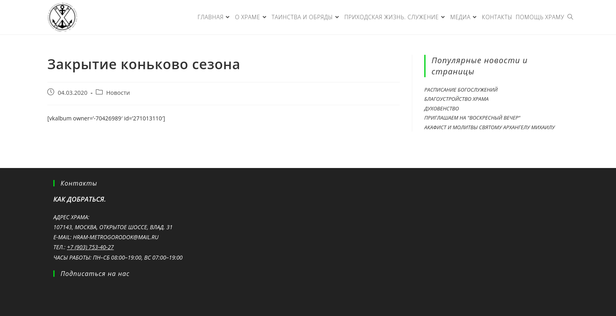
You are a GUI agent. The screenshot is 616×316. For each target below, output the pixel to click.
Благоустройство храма (456, 98)
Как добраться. (79, 199)
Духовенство (441, 108)
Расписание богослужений (461, 89)
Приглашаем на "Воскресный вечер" (472, 117)
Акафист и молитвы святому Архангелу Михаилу (489, 127)
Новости (118, 92)
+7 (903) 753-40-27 (90, 247)
